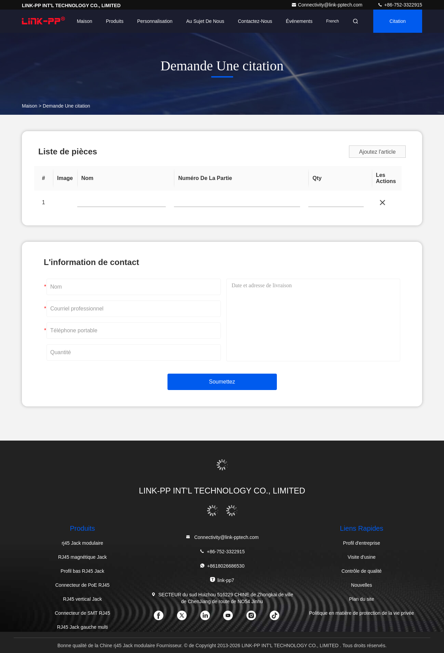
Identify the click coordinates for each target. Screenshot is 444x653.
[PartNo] (122, 203)
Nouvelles (361, 585)
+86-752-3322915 (399, 5)
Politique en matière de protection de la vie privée (361, 613)
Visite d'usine (362, 557)
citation (398, 21)
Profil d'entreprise (361, 543)
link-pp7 (222, 579)
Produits (114, 21)
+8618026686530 (222, 566)
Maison (84, 21)
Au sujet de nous (205, 21)
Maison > (31, 106)
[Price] (336, 203)
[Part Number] (237, 203)
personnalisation (155, 21)
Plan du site (361, 599)
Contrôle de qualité (361, 571)
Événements (299, 21)
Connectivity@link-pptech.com (327, 5)
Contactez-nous (255, 21)
